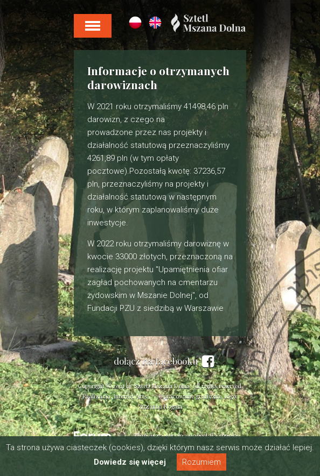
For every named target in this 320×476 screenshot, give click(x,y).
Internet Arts (130, 396)
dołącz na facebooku (164, 361)
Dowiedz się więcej (130, 462)
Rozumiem (201, 462)
